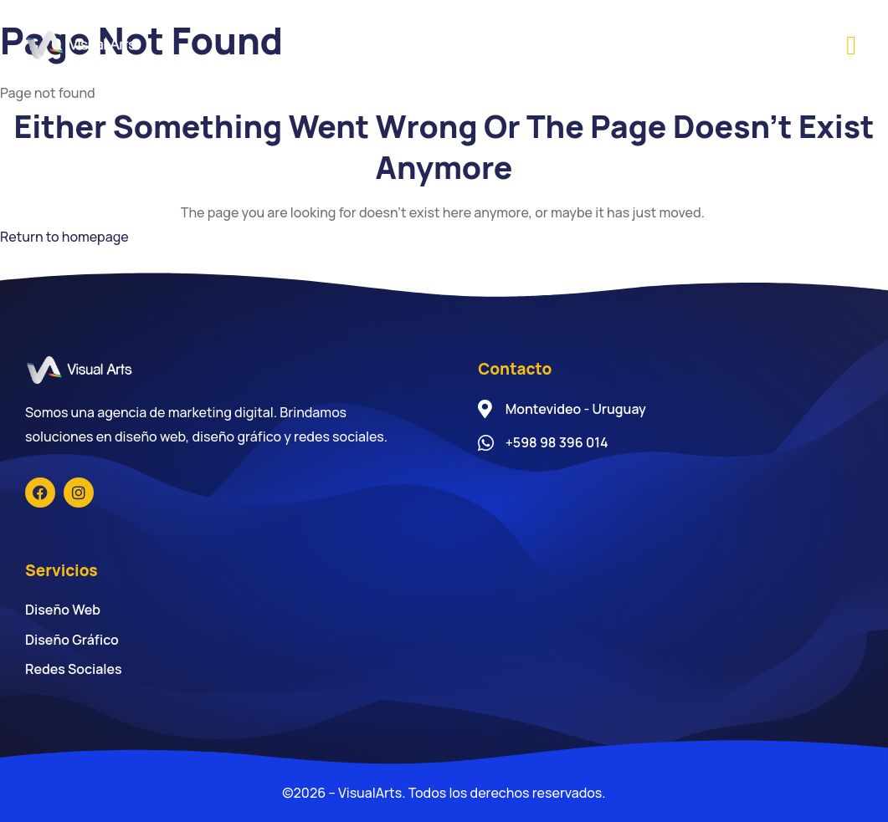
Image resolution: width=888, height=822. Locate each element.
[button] (851, 45)
